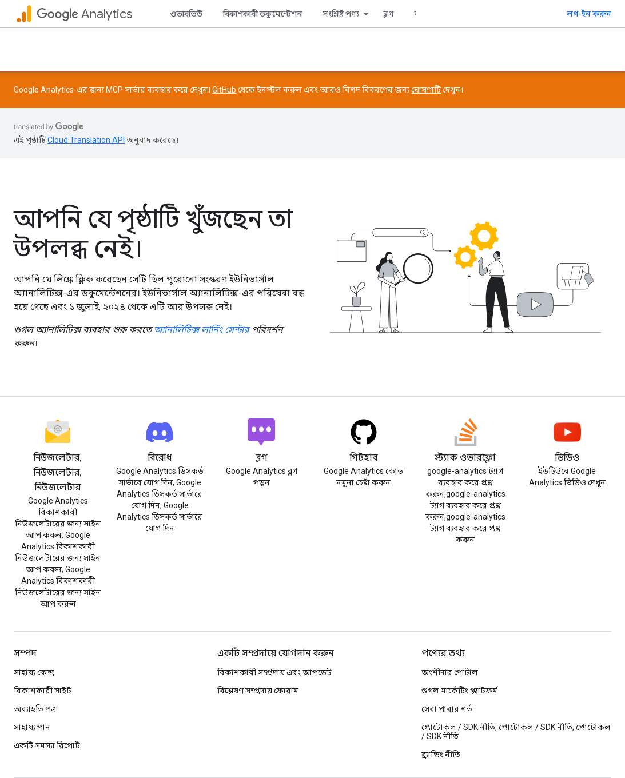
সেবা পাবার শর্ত (446, 708)
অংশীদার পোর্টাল (449, 672)
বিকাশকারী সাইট (42, 690)
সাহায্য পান (32, 727)
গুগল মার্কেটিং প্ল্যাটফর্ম (459, 690)
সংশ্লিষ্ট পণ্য (341, 14)
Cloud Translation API (86, 140)
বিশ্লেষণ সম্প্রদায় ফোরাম (257, 690)
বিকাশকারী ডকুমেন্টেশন (262, 14)
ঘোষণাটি (426, 89)
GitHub (224, 89)
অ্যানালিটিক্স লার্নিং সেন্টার (201, 329)
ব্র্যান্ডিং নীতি (440, 754)
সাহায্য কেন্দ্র (34, 672)
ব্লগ (388, 14)
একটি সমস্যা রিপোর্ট (47, 745)
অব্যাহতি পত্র (35, 708)
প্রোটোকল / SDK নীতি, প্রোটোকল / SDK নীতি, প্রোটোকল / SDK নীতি (516, 732)
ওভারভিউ (186, 14)
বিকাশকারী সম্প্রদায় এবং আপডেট (274, 672)
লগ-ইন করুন (589, 13)
